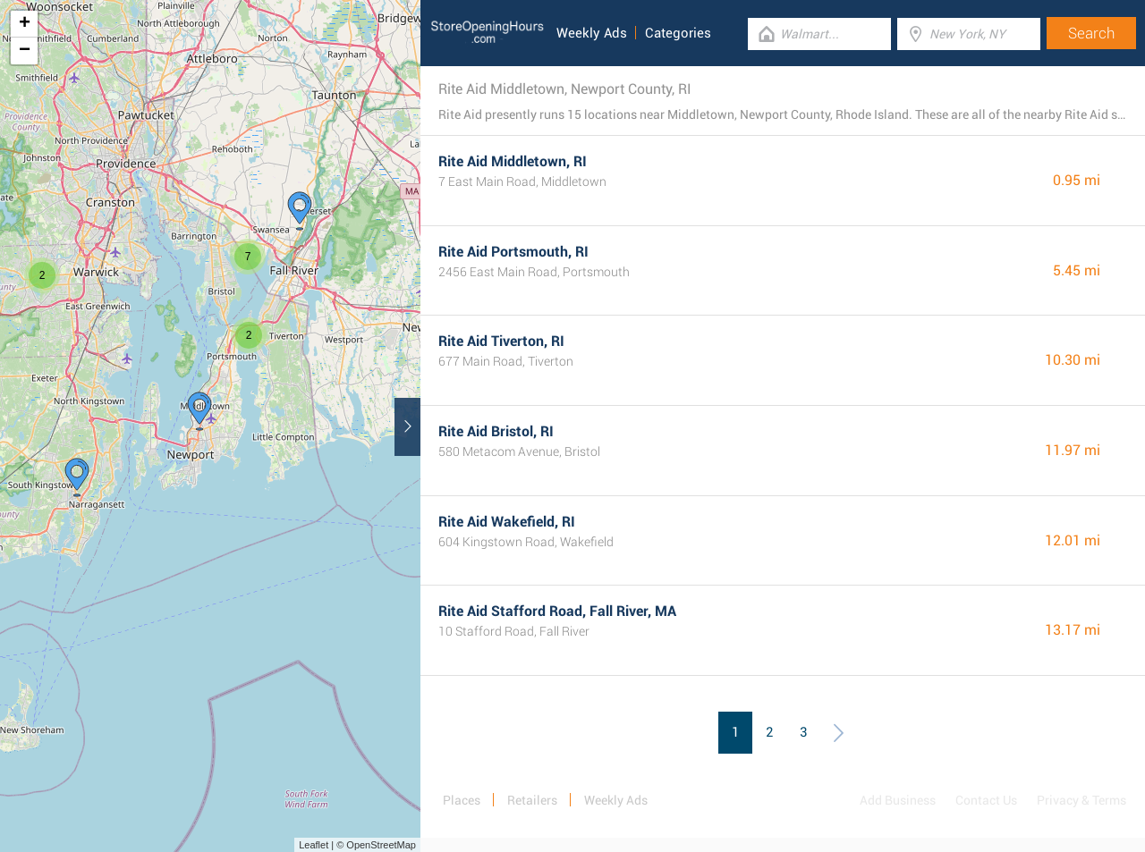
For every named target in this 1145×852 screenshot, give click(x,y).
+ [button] (24, 24)
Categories (678, 33)
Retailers (532, 800)
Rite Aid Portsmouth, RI (513, 251)
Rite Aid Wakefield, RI (506, 521)
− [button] (24, 51)
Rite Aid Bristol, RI (496, 431)
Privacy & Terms (1081, 800)
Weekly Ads (591, 33)
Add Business (898, 800)
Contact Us (986, 800)
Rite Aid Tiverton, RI (501, 341)
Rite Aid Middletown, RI (512, 161)
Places (461, 800)
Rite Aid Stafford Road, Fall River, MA (557, 611)
